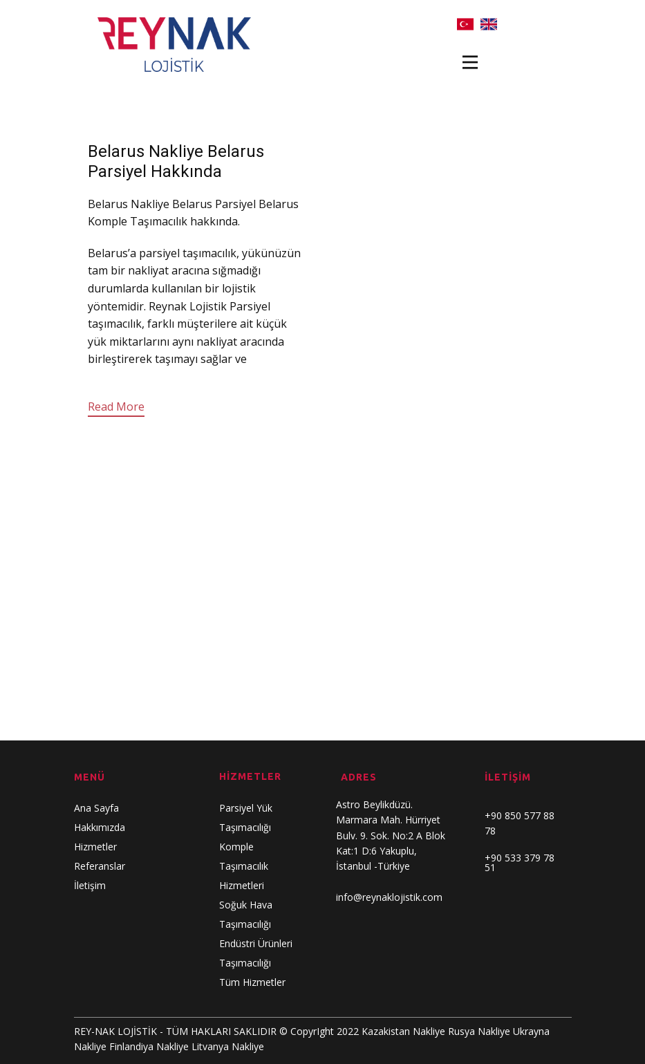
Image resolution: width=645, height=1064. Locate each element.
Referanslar (99, 865)
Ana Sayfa (96, 807)
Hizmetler (95, 846)
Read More (116, 406)
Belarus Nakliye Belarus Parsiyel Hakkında (176, 161)
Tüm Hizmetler (252, 982)
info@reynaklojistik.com (389, 897)
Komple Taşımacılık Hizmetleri (243, 866)
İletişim (90, 885)
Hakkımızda (99, 827)
